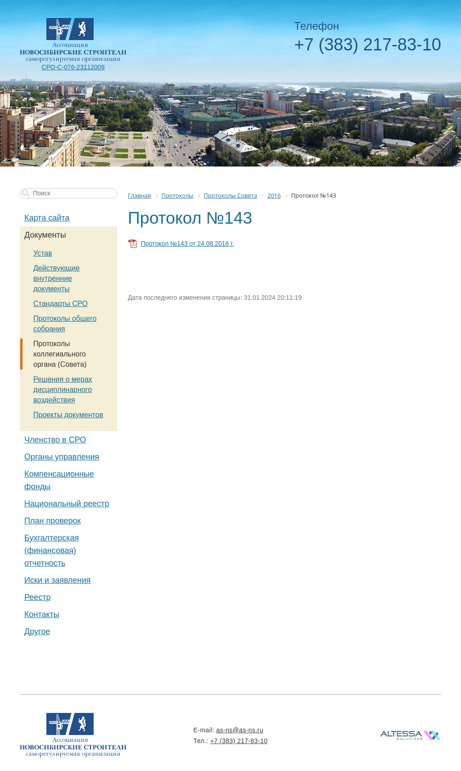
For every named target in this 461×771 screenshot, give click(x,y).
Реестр (37, 597)
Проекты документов (68, 415)
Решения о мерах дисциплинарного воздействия (62, 389)
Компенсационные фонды (59, 480)
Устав (42, 253)
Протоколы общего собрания (64, 324)
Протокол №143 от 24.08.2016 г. (187, 243)
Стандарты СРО (60, 303)
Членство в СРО (55, 439)
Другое (37, 631)
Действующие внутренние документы (56, 278)
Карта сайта (46, 217)
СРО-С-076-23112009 (73, 67)
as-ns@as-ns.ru (239, 730)
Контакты (41, 614)
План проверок (52, 520)
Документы (45, 234)
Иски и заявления (57, 580)
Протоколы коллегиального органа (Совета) (59, 354)
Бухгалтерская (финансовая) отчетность (51, 550)
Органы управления (61, 456)
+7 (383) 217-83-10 (367, 44)
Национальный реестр (66, 503)
